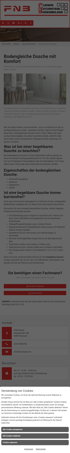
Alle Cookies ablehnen (11, 436)
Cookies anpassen (10, 442)
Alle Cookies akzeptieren (12, 429)
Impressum (28, 449)
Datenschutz (41, 449)
